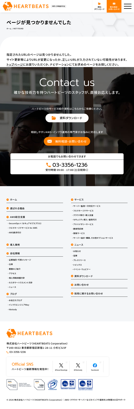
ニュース (12, 287)
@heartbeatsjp (61, 366)
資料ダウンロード (67, 118)
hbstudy (13, 309)
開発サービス (79, 233)
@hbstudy (79, 366)
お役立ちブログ (15, 300)
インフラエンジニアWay (19, 305)
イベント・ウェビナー (82, 269)
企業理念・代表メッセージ (20, 260)
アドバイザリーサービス (83, 224)
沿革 (11, 264)
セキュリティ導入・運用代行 (85, 219)
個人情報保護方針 (17, 278)
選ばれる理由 (15, 208)
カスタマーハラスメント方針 (21, 282)
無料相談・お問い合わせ (67, 141)
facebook (96, 366)
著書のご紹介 (15, 269)
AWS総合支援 (15, 217)
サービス (77, 199)
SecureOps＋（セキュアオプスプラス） (25, 223)
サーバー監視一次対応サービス (86, 206)
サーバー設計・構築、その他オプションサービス (93, 238)
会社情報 (13, 253)
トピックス (77, 265)
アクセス (12, 273)
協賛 (75, 255)
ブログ (11, 293)
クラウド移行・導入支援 (83, 215)
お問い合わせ (80, 284)
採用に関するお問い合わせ (87, 293)
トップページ (14, 64)
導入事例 (13, 244)
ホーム (11, 199)
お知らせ (77, 251)
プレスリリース (79, 260)
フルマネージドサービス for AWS (23, 228)
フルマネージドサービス (83, 210)
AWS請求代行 (15, 232)
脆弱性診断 (78, 229)
